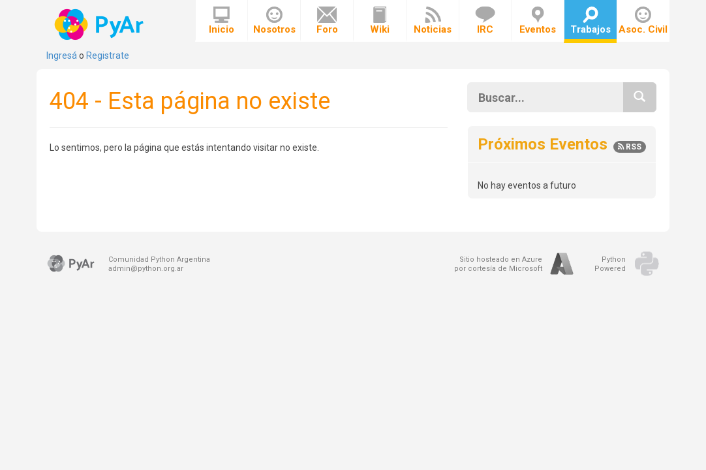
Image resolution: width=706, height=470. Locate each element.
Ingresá (61, 55)
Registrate (107, 55)
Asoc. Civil (643, 21)
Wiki (380, 21)
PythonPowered (610, 264)
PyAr (100, 24)
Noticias (433, 21)
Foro (327, 21)
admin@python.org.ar (145, 268)
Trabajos (590, 21)
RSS (629, 146)
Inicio (221, 21)
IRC (485, 21)
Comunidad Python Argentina (159, 259)
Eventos (537, 21)
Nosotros (274, 21)
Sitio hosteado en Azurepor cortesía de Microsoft (498, 264)
